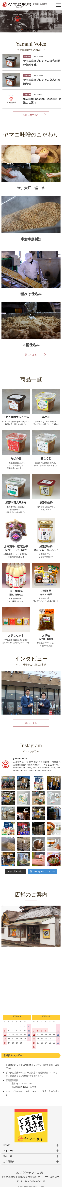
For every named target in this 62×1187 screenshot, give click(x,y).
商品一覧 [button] (7, 1156)
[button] (31, 21)
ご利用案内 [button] (9, 1161)
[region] (31, 21)
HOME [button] (6, 1145)
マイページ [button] (9, 1150)
